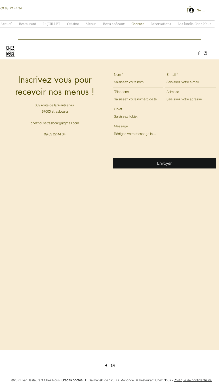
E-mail (171, 74)
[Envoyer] (164, 163)
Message (121, 126)
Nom (117, 74)
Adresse (172, 91)
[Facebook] (199, 53)
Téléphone (121, 91)
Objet (118, 109)
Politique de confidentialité (193, 380)
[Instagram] (205, 53)
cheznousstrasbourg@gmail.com (55, 123)
